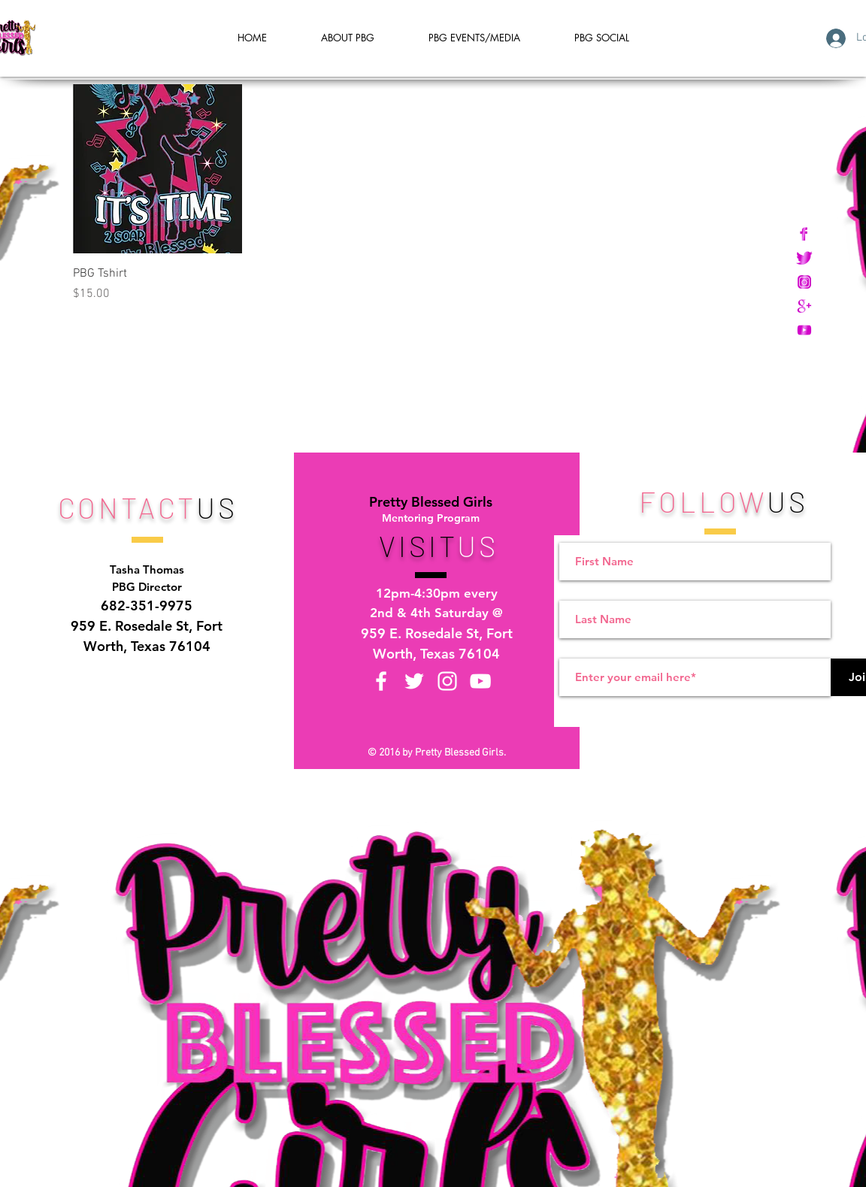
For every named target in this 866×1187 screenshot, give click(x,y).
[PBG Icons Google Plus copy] (804, 306)
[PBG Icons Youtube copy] (804, 330)
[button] (601, 37)
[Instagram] (447, 681)
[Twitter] (414, 681)
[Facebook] (381, 681)
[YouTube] (480, 681)
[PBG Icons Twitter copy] (804, 258)
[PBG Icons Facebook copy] (804, 234)
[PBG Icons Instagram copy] (804, 282)
